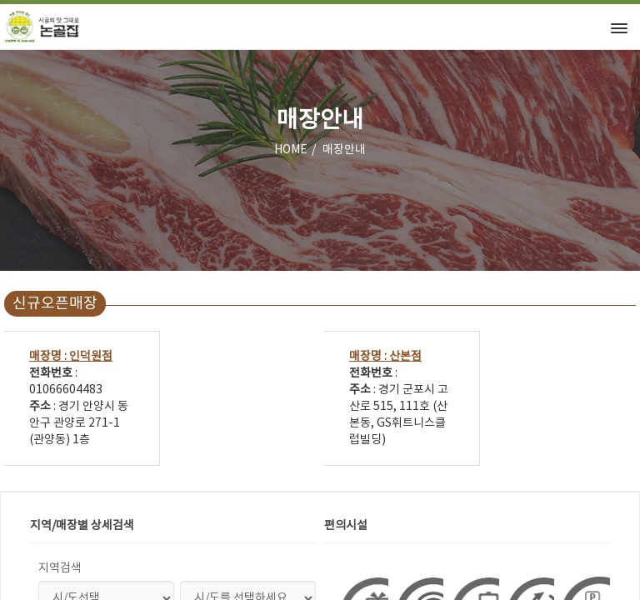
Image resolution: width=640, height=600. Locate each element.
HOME (291, 150)
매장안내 (344, 150)
